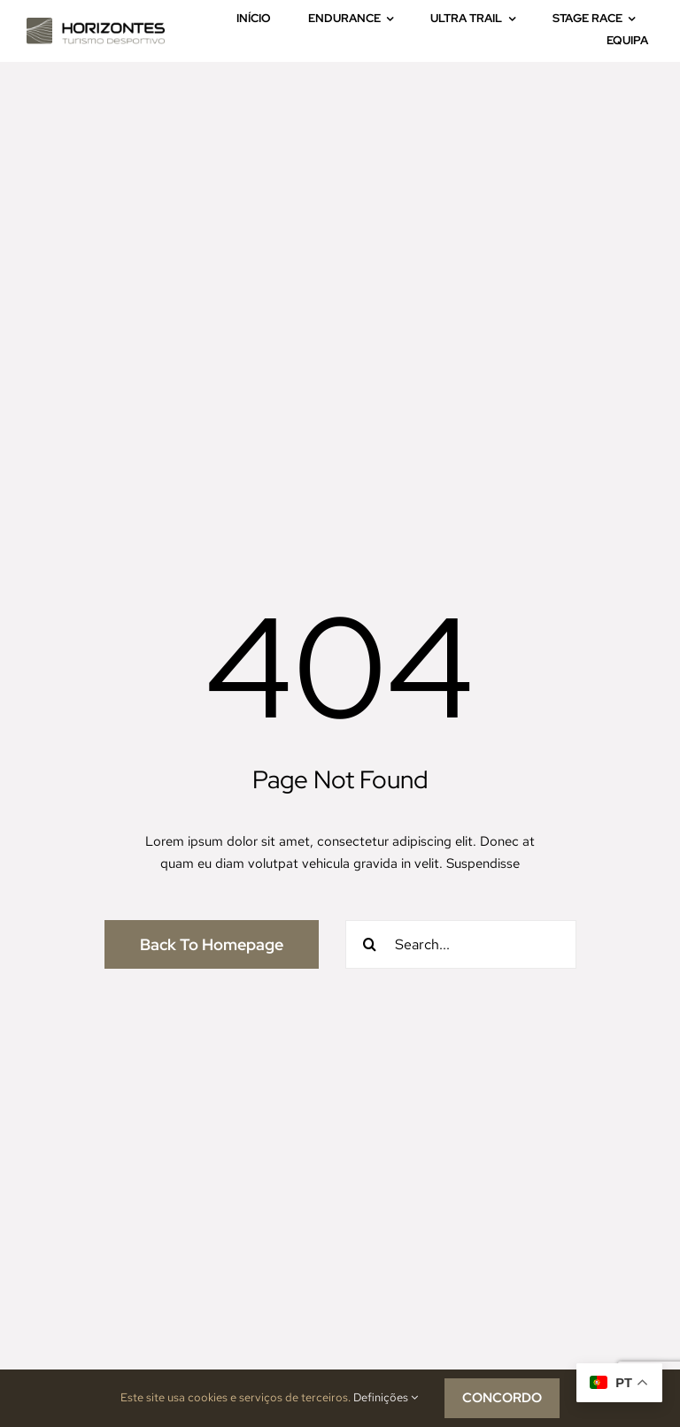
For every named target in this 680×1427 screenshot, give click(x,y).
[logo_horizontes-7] (96, 24)
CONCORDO (502, 1398)
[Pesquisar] (369, 944)
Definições (385, 1397)
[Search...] (460, 944)
